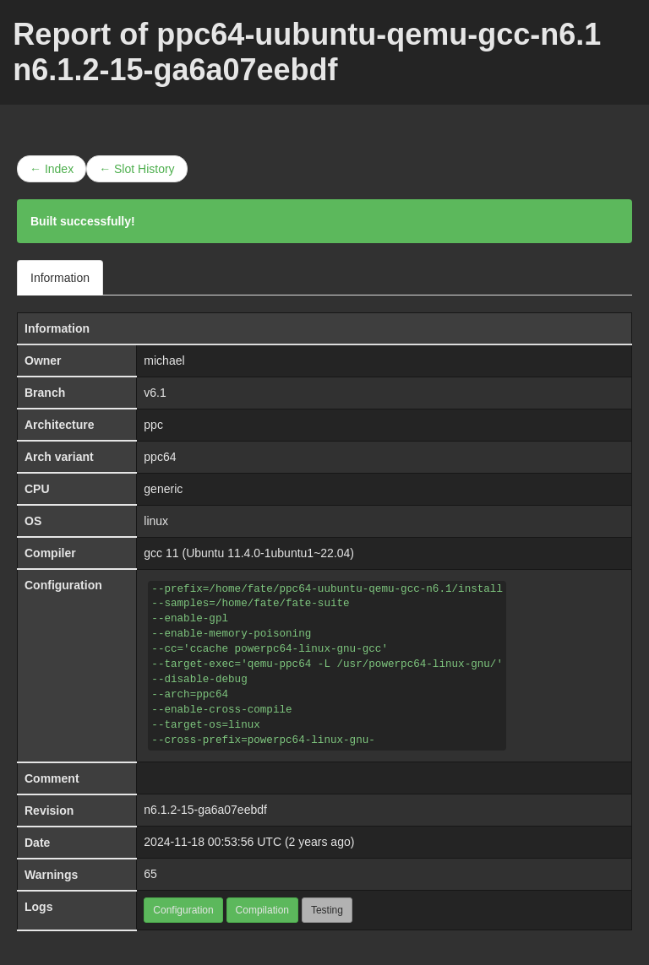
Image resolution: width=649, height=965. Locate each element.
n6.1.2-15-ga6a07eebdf (205, 809)
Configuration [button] (183, 910)
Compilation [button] (262, 910)
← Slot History (136, 169)
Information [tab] (60, 278)
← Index (52, 169)
